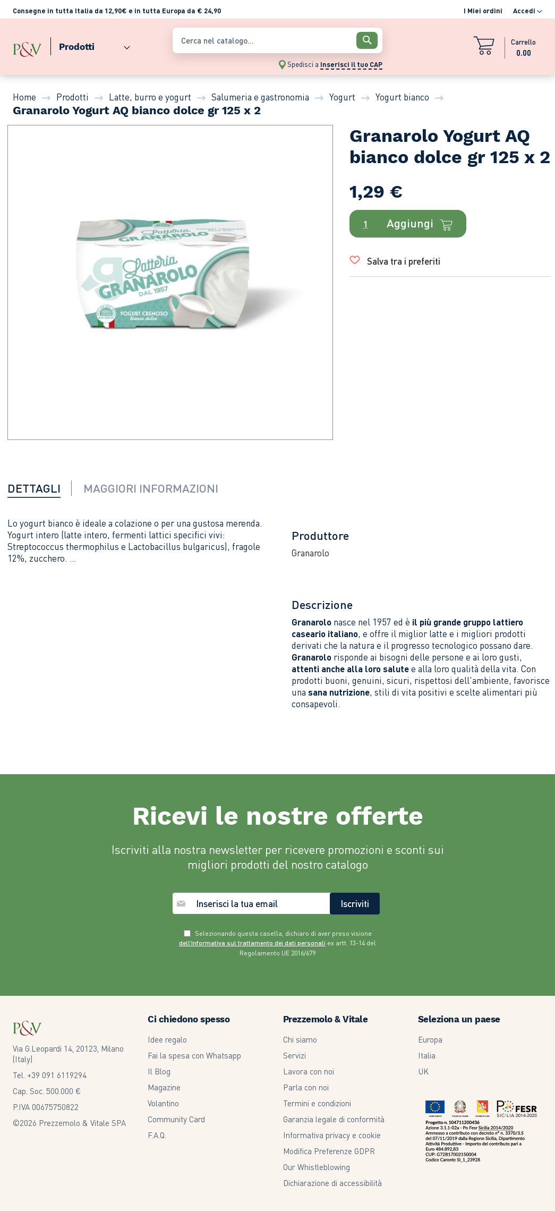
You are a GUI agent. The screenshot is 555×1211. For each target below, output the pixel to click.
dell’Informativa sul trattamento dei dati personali (252, 943)
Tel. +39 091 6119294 (50, 1075)
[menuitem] (90, 44)
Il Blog (159, 1071)
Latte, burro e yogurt (150, 97)
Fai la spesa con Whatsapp (194, 1055)
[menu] (87, 44)
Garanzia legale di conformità (334, 1119)
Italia (427, 1055)
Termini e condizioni (317, 1103)
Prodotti (72, 97)
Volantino (163, 1103)
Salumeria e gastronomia (260, 97)
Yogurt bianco (402, 97)
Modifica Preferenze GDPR (329, 1151)
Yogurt (342, 97)
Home (24, 97)
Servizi (294, 1055)
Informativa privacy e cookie (332, 1135)
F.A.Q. (157, 1135)
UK (423, 1071)
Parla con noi (306, 1087)
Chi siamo (300, 1039)
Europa (430, 1039)
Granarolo (310, 552)
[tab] (40, 487)
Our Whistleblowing (316, 1167)
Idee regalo (167, 1039)
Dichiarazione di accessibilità (332, 1183)
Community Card (176, 1119)
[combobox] (277, 40)
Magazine (164, 1087)
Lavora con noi (308, 1071)
